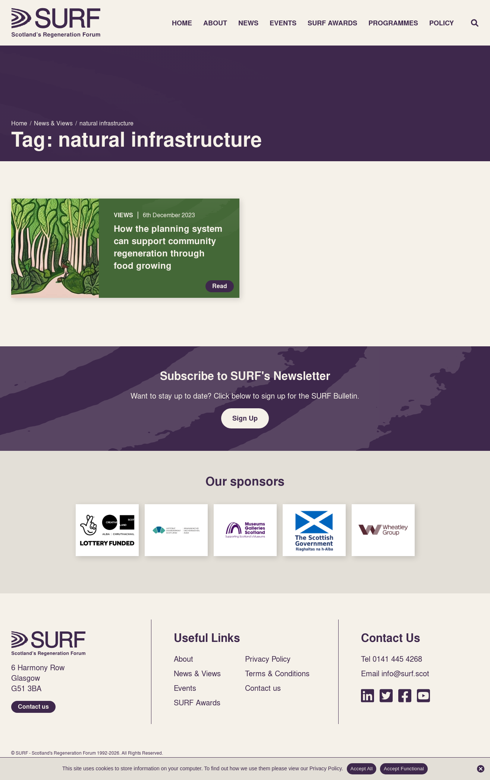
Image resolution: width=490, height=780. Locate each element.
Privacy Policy (267, 658)
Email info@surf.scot (395, 673)
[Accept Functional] (480, 769)
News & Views (197, 673)
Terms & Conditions (277, 673)
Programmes (393, 23)
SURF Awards (332, 23)
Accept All (362, 768)
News (248, 23)
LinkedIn (367, 695)
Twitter (386, 695)
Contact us (33, 706)
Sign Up (245, 418)
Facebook (404, 695)
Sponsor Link (107, 530)
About (215, 23)
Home (56, 22)
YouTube (423, 695)
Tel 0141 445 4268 (391, 658)
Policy (441, 23)
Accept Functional (404, 768)
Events (283, 23)
